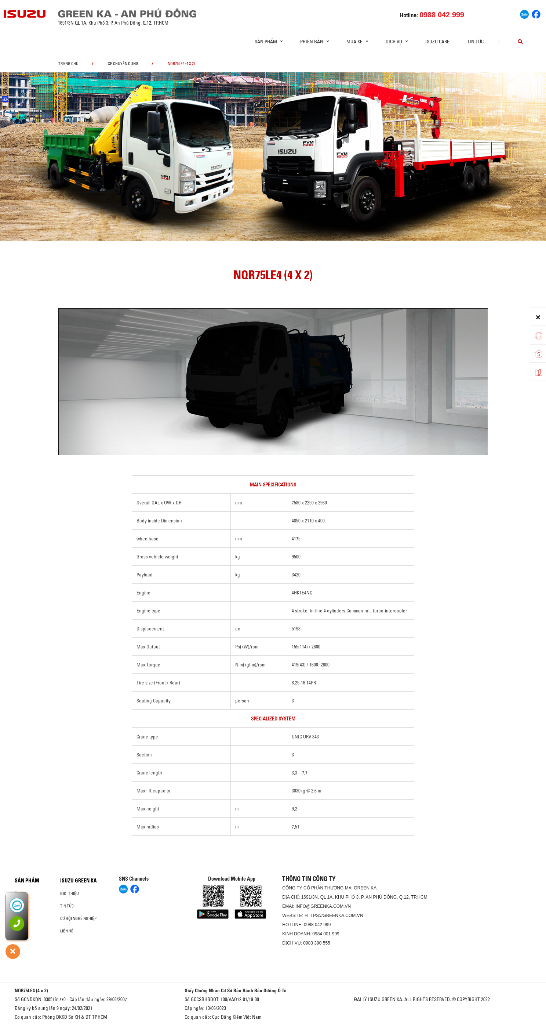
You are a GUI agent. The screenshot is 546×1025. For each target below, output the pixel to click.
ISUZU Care (437, 41)
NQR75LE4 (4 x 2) (31, 990)
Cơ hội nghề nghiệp (78, 918)
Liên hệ (66, 931)
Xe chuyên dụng (123, 63)
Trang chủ (68, 63)
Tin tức (475, 41)
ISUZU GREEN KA (78, 880)
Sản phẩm (27, 880)
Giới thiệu (69, 893)
